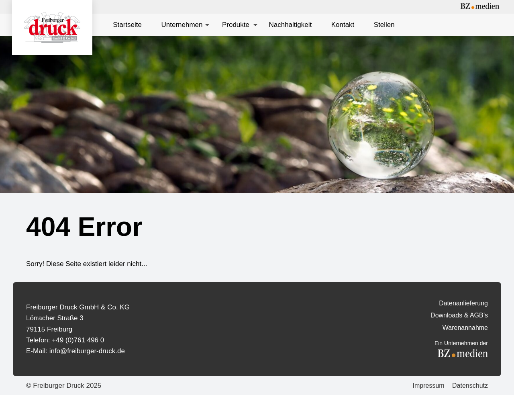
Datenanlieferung (463, 303)
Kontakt (343, 25)
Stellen (384, 25)
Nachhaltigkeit (290, 25)
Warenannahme (465, 327)
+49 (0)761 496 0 (78, 340)
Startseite (127, 25)
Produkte (235, 25)
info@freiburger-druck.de (87, 351)
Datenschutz (470, 385)
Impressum (428, 385)
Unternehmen (181, 25)
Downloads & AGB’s (459, 315)
